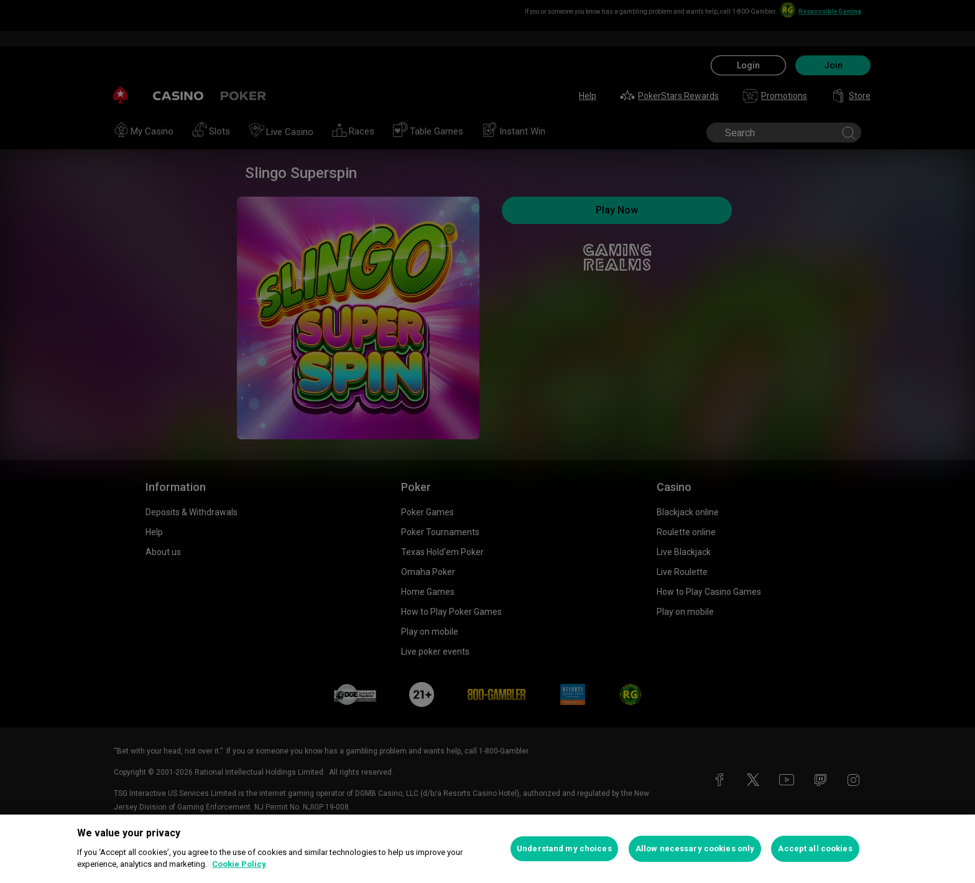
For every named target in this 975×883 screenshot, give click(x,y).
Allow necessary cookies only (695, 848)
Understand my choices (564, 848)
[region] (487, 849)
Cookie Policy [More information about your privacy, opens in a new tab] (239, 864)
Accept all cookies (815, 848)
